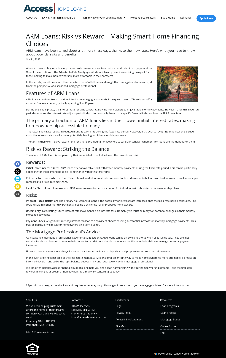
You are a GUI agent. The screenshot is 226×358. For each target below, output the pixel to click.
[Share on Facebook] (17, 164)
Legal (119, 306)
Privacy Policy (123, 312)
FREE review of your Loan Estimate (102, 17)
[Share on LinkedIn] (17, 179)
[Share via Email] (17, 186)
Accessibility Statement (129, 319)
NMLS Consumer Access (40, 332)
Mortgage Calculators (143, 17)
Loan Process (168, 312)
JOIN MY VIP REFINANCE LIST (59, 17)
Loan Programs (169, 306)
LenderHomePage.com (186, 353)
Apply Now (206, 18)
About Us (31, 17)
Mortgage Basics (170, 319)
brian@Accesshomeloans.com (88, 317)
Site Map (121, 326)
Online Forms (168, 326)
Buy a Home (168, 17)
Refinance (185, 17)
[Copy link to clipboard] (17, 194)
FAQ (162, 333)
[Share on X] (17, 171)
